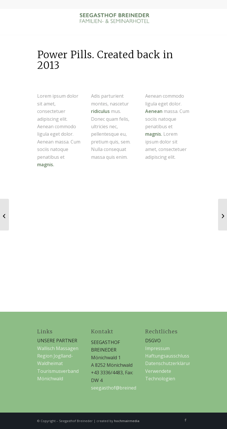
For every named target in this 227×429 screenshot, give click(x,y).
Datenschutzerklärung (169, 363)
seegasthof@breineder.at (118, 388)
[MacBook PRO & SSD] (4, 214)
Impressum (157, 348)
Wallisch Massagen (57, 348)
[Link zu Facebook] (185, 420)
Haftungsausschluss (167, 356)
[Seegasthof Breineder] (113, 22)
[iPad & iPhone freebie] (222, 214)
